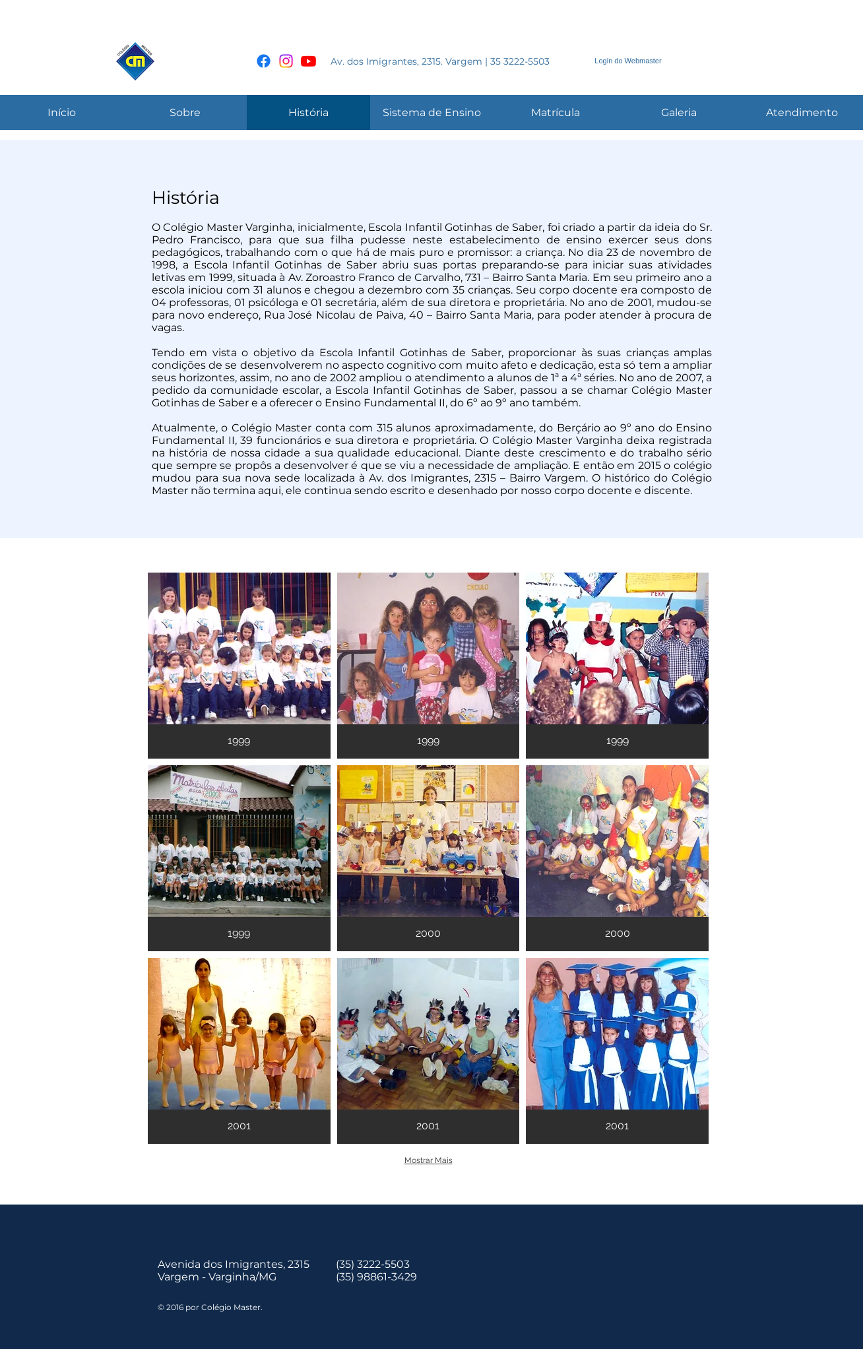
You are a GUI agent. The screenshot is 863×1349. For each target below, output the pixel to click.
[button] (239, 666)
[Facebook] (263, 61)
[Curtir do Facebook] (715, 61)
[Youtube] (308, 61)
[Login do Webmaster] (628, 61)
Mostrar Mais (428, 1160)
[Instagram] (286, 61)
